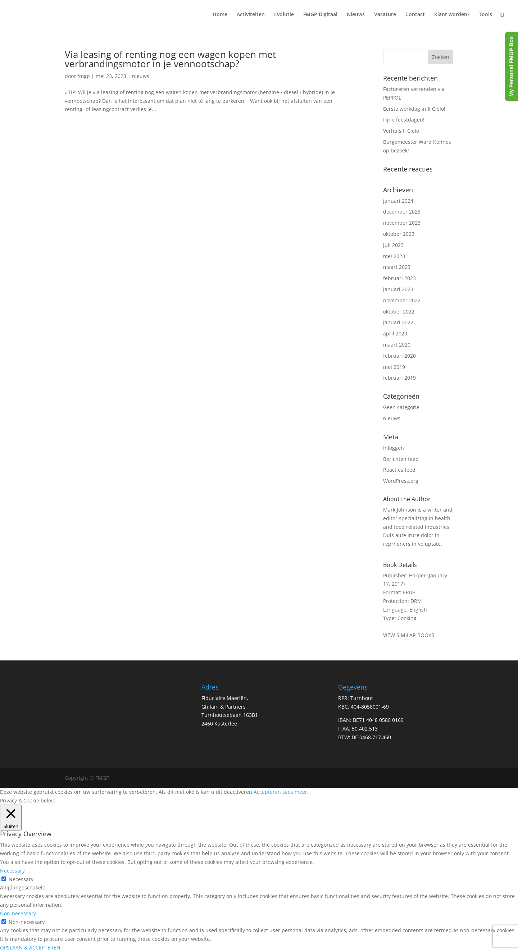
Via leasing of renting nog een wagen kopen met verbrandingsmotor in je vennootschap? (170, 59)
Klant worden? (451, 15)
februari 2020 (399, 355)
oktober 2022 (398, 311)
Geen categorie (401, 407)
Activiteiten (251, 15)
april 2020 (395, 333)
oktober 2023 (398, 233)
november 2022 (402, 300)
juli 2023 (393, 245)
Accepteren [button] (267, 791)
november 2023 (402, 222)
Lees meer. (295, 791)
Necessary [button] (12, 870)
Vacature (385, 15)
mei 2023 (394, 256)
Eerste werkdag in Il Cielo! (414, 108)
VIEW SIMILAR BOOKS (409, 635)
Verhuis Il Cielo (401, 130)
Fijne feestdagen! (403, 119)
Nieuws (356, 15)
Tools (485, 15)
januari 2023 (398, 289)
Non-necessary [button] (18, 913)
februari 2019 (399, 377)
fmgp (83, 76)
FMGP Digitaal (320, 15)
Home (220, 15)
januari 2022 (398, 322)
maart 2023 (396, 267)
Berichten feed (401, 459)
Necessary (21, 879)
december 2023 (402, 211)
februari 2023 (399, 278)
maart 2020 (396, 344)
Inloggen (393, 447)
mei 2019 (394, 366)
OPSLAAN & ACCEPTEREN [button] (30, 947)
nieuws (140, 76)
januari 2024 (398, 200)
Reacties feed (399, 469)
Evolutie (284, 15)
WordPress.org (400, 480)
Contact (415, 15)
